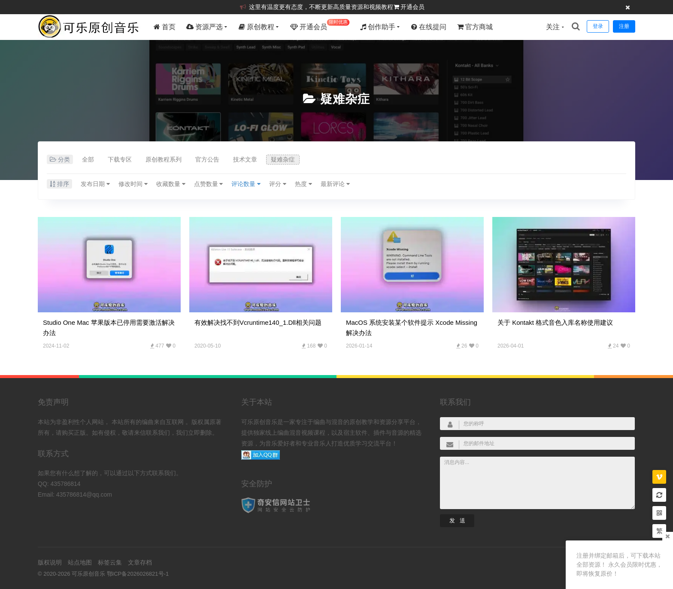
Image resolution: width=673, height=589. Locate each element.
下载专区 (120, 159)
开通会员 (412, 6)
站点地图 (80, 562)
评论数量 (246, 183)
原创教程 (256, 27)
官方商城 (475, 27)
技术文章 (245, 159)
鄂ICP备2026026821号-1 (138, 574)
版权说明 (50, 562)
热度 (303, 183)
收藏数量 (170, 183)
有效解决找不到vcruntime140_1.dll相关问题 (257, 322)
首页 (165, 27)
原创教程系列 (164, 159)
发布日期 (95, 183)
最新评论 (335, 183)
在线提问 (428, 27)
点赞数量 (208, 183)
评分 (277, 183)
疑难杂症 (345, 99)
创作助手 (377, 27)
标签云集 (110, 562)
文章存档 (140, 562)
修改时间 (133, 183)
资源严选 (204, 27)
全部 (88, 159)
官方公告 (207, 159)
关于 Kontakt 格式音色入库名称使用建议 (555, 322)
